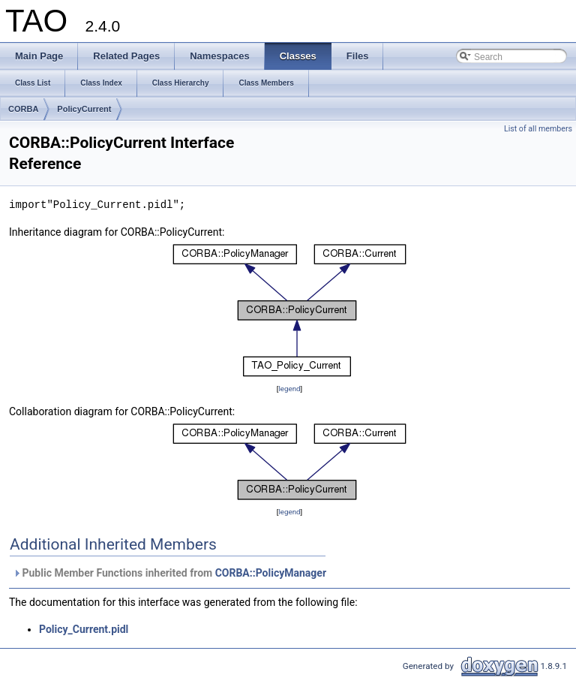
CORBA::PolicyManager (270, 573)
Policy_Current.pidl (83, 629)
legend (289, 388)
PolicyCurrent (84, 108)
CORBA (23, 108)
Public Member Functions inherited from (169, 573)
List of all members (538, 129)
